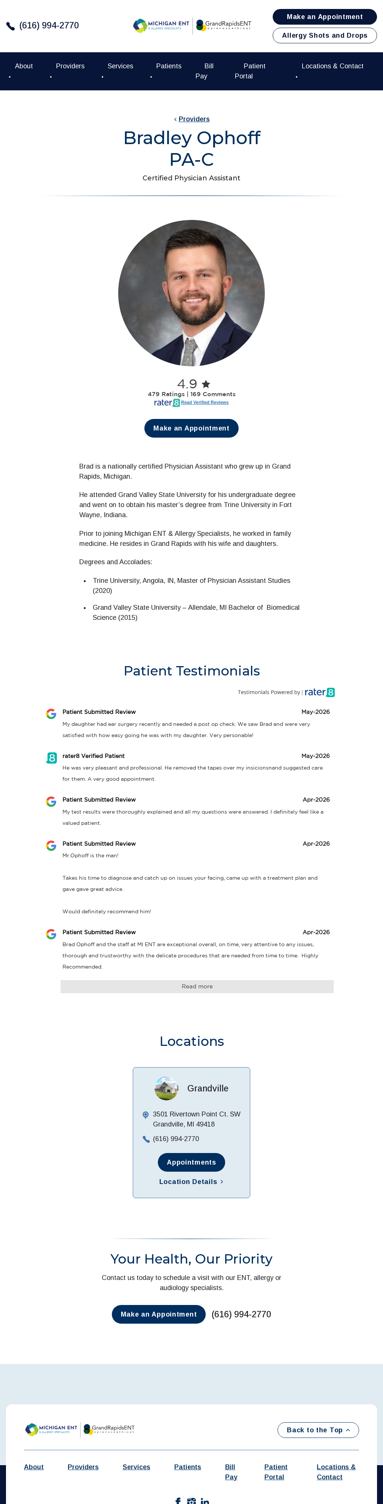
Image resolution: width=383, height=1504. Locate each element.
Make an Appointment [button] (325, 17)
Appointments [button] (191, 1162)
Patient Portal (276, 1472)
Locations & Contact (336, 1472)
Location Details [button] (191, 1182)
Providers (192, 119)
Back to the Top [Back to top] (318, 1430)
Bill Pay (231, 1472)
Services (136, 1467)
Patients (187, 1467)
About (34, 1467)
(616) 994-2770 (49, 25)
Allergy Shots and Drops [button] (325, 35)
